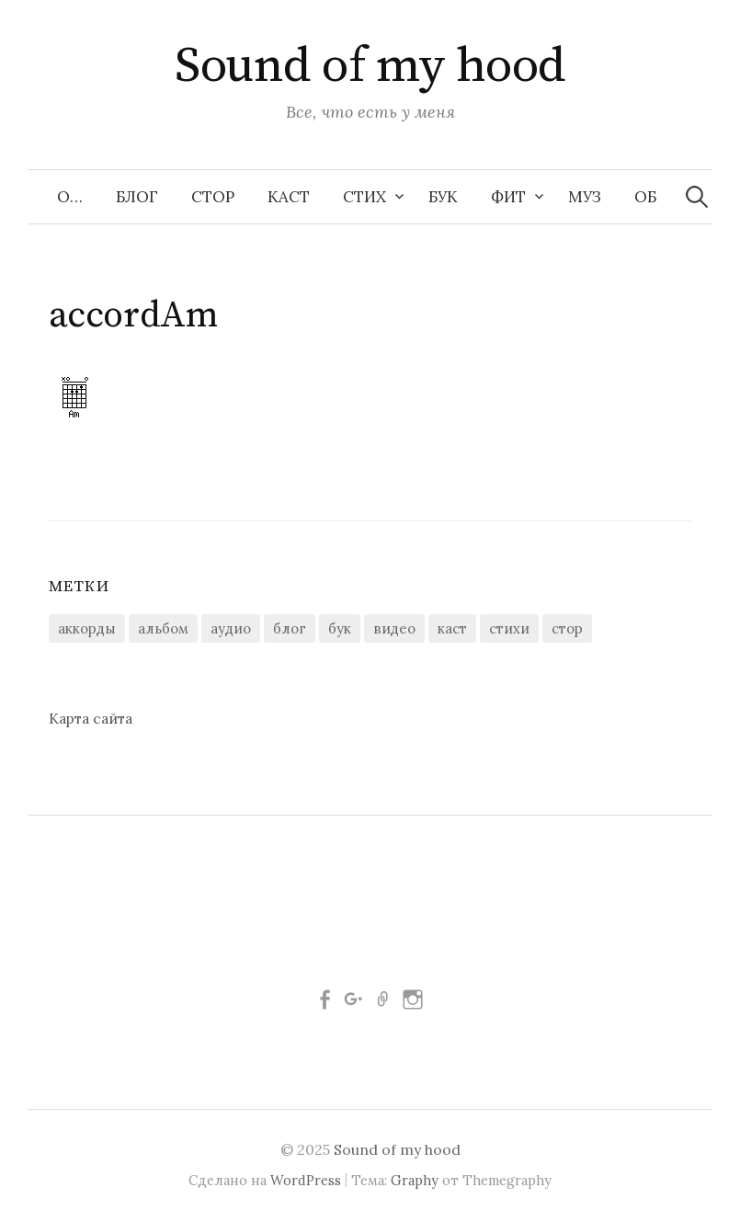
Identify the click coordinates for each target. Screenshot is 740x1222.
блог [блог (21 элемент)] (289, 628)
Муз (584, 197)
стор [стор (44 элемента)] (567, 628)
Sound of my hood (369, 66)
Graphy (414, 1180)
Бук (443, 197)
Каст (289, 197)
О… (70, 197)
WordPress (305, 1180)
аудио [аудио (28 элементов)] (231, 628)
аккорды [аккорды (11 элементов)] (87, 628)
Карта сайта (90, 718)
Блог (137, 197)
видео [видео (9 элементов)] (394, 628)
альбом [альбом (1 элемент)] (163, 628)
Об (645, 197)
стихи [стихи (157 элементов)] (509, 628)
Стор (212, 197)
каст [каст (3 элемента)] (452, 628)
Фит (508, 197)
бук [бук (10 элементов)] (339, 628)
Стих (364, 197)
